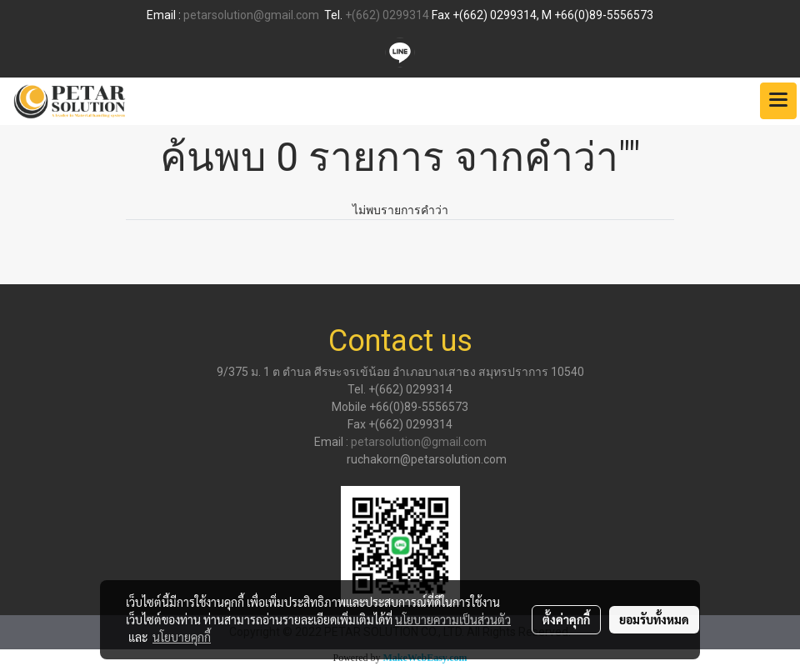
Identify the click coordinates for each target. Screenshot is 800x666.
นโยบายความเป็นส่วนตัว (453, 619)
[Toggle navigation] (778, 101)
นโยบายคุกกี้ (181, 636)
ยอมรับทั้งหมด (654, 619)
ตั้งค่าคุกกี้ (566, 619)
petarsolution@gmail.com (251, 15)
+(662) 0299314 (387, 15)
